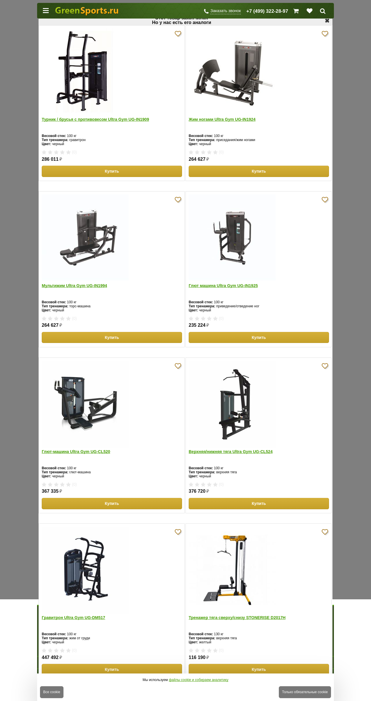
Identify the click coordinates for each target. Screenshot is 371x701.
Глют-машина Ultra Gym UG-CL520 (76, 451)
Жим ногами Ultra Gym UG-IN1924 (222, 119)
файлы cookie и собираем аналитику (198, 680)
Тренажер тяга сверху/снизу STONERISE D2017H (237, 617)
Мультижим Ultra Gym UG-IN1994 (74, 285)
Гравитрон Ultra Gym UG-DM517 (73, 617)
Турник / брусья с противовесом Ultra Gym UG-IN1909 (95, 119)
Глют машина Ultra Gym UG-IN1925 (223, 285)
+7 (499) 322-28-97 (267, 11)
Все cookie (51, 692)
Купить (112, 171)
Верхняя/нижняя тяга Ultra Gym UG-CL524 (230, 451)
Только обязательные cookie (305, 692)
